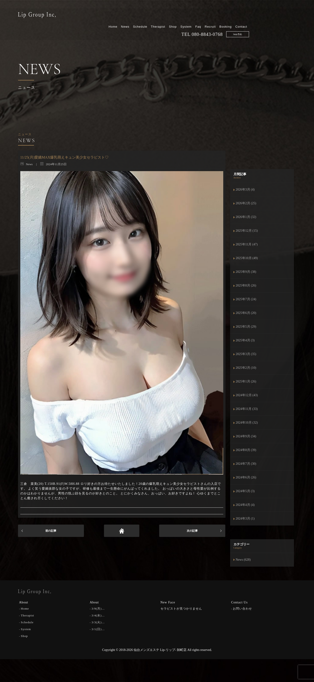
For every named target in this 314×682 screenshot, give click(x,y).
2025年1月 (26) (246, 381)
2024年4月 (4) (245, 505)
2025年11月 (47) (247, 244)
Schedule (187, 15)
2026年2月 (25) (246, 203)
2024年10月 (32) (247, 422)
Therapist (205, 15)
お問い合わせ (242, 608)
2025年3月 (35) (246, 354)
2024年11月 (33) (247, 409)
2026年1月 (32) (246, 217)
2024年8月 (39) (246, 450)
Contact (288, 15)
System (233, 15)
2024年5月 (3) (245, 491)
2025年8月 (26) (246, 285)
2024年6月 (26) (246, 477)
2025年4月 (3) (245, 340)
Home (160, 15)
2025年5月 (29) (246, 326)
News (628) (243, 559)
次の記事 (192, 530)
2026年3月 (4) (245, 189)
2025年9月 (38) (246, 271)
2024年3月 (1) (245, 518)
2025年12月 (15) (247, 230)
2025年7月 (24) (246, 299)
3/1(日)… (98, 629)
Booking (273, 15)
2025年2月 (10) (246, 367)
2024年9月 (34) (246, 436)
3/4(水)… (98, 615)
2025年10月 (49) (247, 258)
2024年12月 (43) (247, 395)
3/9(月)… (98, 608)
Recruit (257, 15)
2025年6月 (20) (246, 313)
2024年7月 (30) (246, 463)
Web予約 (284, 23)
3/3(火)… (98, 622)
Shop (220, 15)
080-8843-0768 (254, 23)
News (172, 15)
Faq (245, 15)
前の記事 (50, 530)
